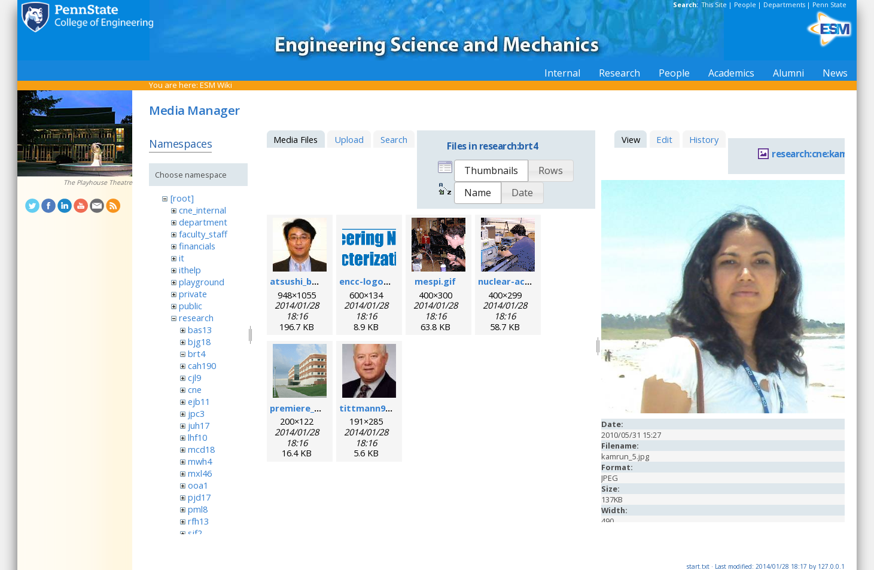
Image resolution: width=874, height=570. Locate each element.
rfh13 (198, 521)
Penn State (829, 5)
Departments (784, 5)
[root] (182, 198)
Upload (349, 139)
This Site (714, 5)
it (181, 258)
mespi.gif (435, 281)
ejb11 (199, 401)
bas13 (200, 330)
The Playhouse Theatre (97, 182)
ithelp (190, 270)
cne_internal (202, 210)
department (203, 222)
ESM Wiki (216, 85)
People (745, 5)
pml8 (198, 509)
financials (197, 246)
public (190, 306)
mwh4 (200, 461)
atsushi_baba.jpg (307, 281)
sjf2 (195, 533)
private (193, 294)
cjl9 (194, 377)
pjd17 (199, 497)
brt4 (196, 353)
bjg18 (199, 342)
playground (201, 282)
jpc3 (196, 413)
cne (195, 389)
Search (393, 139)
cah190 (202, 365)
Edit (664, 139)
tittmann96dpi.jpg (379, 408)
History (703, 139)
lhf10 (197, 437)
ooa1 (198, 485)
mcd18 (201, 449)
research (196, 318)
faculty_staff (203, 234)
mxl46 (200, 473)
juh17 (198, 425)
